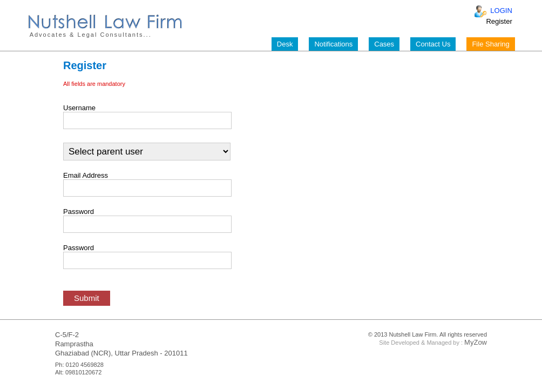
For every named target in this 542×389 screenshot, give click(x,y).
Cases (384, 44)
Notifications (333, 44)
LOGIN (501, 10)
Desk (285, 44)
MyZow (475, 342)
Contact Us (433, 44)
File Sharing (490, 44)
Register (499, 21)
